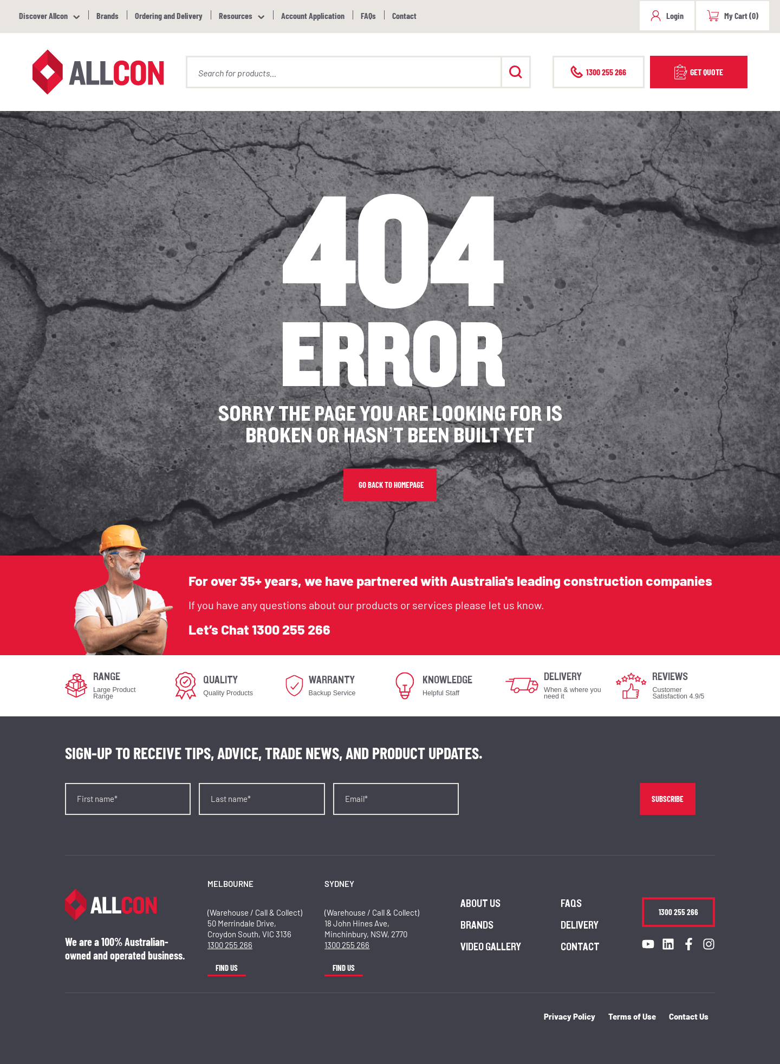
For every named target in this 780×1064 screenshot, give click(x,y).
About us (480, 903)
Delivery (580, 925)
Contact (404, 15)
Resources (235, 15)
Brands (107, 15)
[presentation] (549, 804)
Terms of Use (632, 1016)
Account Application (312, 15)
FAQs (368, 15)
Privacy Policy (569, 1016)
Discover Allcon (43, 15)
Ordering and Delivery (169, 15)
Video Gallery (490, 947)
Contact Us (688, 1016)
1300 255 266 (291, 629)
